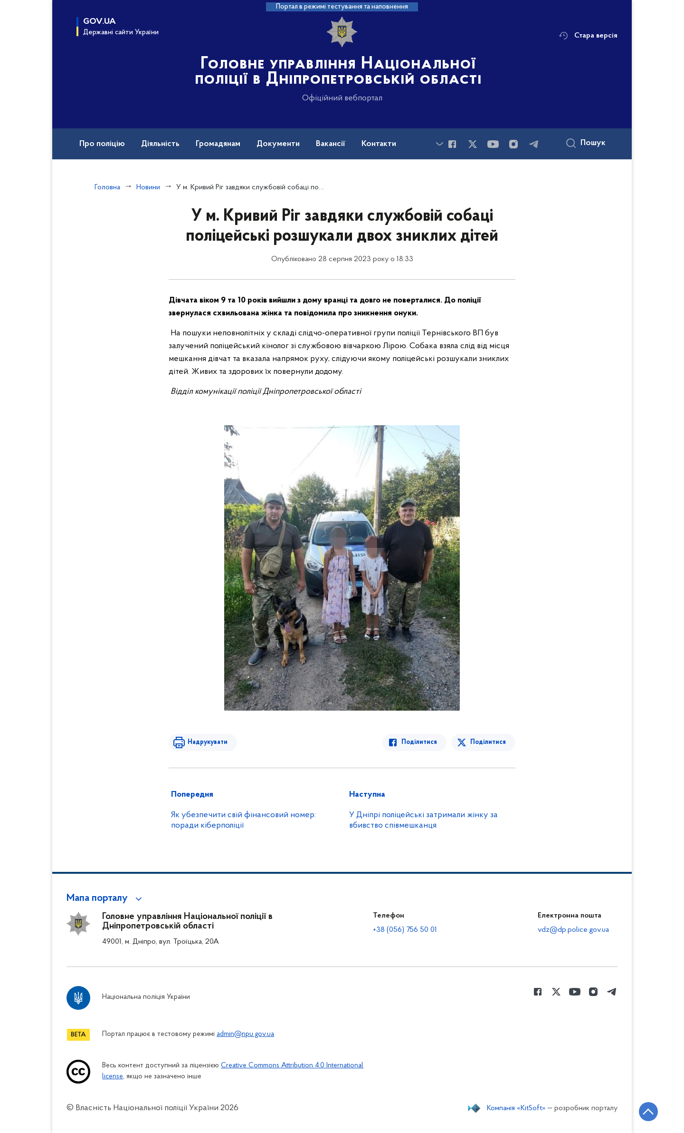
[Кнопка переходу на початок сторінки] (648, 1111)
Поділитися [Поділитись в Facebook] (419, 742)
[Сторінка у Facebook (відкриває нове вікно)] (452, 144)
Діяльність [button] (160, 144)
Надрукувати (208, 742)
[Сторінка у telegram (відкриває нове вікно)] (534, 144)
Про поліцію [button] (102, 144)
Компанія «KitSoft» (516, 1108)
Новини (148, 187)
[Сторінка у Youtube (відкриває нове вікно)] (493, 144)
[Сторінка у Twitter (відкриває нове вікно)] (472, 144)
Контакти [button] (378, 144)
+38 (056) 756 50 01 (405, 930)
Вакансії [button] (330, 144)
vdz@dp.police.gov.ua (573, 930)
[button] (105, 898)
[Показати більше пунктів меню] (439, 143)
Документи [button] (278, 144)
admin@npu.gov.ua (245, 1034)
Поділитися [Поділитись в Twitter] (488, 742)
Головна (107, 187)
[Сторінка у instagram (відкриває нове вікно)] (513, 144)
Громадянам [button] (218, 144)
